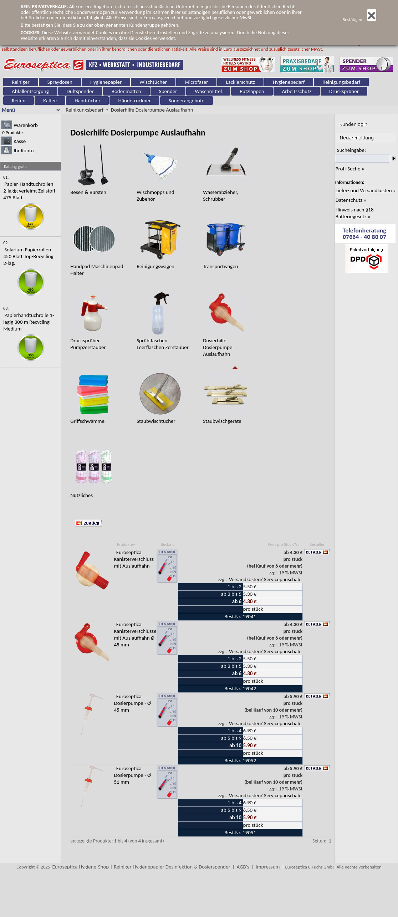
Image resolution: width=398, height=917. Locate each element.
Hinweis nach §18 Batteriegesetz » (355, 213)
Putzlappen (252, 91)
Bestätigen (359, 19)
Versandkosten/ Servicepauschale (265, 579)
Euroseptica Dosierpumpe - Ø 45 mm (132, 703)
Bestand (168, 544)
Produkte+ (126, 544)
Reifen (18, 100)
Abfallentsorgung (30, 91)
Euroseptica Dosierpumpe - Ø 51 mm (132, 775)
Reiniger (21, 82)
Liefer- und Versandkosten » (366, 190)
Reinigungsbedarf (341, 82)
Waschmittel (208, 91)
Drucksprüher (344, 91)
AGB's (243, 867)
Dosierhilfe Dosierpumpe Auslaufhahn (152, 110)
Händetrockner (134, 100)
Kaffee (50, 100)
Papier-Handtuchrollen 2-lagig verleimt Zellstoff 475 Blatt (29, 191)
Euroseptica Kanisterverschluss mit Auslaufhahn (134, 559)
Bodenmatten (126, 91)
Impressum (268, 867)
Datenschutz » (351, 200)
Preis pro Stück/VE (284, 544)
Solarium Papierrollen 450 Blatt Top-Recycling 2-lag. (28, 256)
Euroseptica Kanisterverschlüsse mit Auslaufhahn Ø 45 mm (135, 634)
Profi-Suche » (350, 168)
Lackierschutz (240, 82)
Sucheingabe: (351, 150)
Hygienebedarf (289, 82)
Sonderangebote (187, 100)
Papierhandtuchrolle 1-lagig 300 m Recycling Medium (28, 322)
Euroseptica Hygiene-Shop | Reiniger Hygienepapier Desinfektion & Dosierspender (141, 867)
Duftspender (80, 91)
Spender (168, 91)
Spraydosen (59, 82)
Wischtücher (153, 82)
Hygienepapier (106, 82)
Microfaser (196, 82)
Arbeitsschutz (297, 91)
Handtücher (87, 100)
